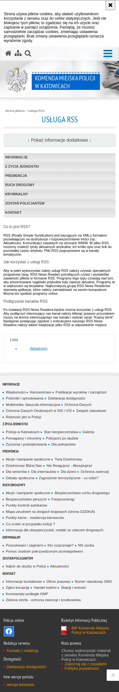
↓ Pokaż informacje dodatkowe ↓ (59, 140)
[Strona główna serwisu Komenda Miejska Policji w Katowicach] (8, 53)
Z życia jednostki (22, 166)
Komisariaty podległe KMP (27, 594)
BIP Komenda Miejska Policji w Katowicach (90, 630)
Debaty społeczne (20, 478)
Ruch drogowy (19, 185)
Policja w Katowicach (22, 432)
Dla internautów (43, 472)
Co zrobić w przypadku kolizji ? (30, 524)
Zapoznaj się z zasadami (85, 664)
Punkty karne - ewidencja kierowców (35, 518)
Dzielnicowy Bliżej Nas (24, 465)
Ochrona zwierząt (95, 472)
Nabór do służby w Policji (26, 566)
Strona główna (15, 110)
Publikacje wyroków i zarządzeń (81, 392)
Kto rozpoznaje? (61, 545)
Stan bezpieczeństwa (61, 432)
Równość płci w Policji (23, 417)
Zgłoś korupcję (17, 587)
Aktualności (38, 348)
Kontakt (13, 212)
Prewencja (16, 176)
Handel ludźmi (45, 587)
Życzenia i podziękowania (26, 444)
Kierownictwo (40, 392)
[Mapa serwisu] (18, 53)
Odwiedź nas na (9, 631)
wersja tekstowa (20, 684)
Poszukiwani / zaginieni (24, 545)
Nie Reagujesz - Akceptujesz (69, 465)
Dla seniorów (16, 472)
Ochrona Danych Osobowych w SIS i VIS (39, 411)
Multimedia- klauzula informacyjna (33, 404)
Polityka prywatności (81, 668)
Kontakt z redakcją (22, 650)
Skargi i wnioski (73, 587)
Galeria (88, 432)
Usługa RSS (36, 110)
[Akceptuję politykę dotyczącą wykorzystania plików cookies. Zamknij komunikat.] (110, 5)
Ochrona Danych (77, 404)
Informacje (16, 157)
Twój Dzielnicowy (68, 459)
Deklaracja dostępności (66, 398)
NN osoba (86, 545)
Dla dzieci (68, 472)
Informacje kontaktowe (24, 581)
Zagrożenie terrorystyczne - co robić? (69, 478)
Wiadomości (15, 392)
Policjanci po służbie (62, 438)
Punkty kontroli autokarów (26, 505)
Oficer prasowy (58, 581)
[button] (107, 54)
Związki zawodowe (91, 411)
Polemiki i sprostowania (24, 398)
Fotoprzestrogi (63, 499)
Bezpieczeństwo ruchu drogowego (82, 493)
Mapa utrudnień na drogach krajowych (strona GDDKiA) (50, 512)
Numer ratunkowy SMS (93, 581)
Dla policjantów (63, 444)
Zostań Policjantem (24, 203)
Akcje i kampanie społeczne (28, 459)
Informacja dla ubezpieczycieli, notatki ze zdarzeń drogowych (54, 530)
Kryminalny (16, 194)
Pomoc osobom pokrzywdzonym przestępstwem (44, 551)
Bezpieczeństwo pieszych (26, 499)
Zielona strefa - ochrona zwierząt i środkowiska (43, 600)
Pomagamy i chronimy (23, 438)
